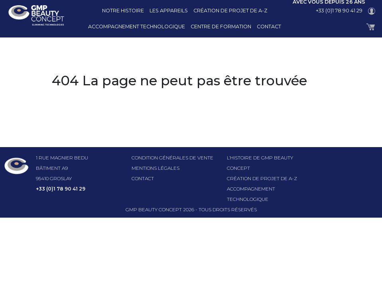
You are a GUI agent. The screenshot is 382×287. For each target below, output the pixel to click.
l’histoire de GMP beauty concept (260, 163)
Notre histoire (123, 11)
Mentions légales (155, 168)
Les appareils (169, 11)
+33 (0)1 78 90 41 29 (339, 11)
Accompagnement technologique (136, 26)
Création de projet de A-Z (230, 11)
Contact (269, 26)
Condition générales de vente (172, 158)
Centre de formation (221, 26)
